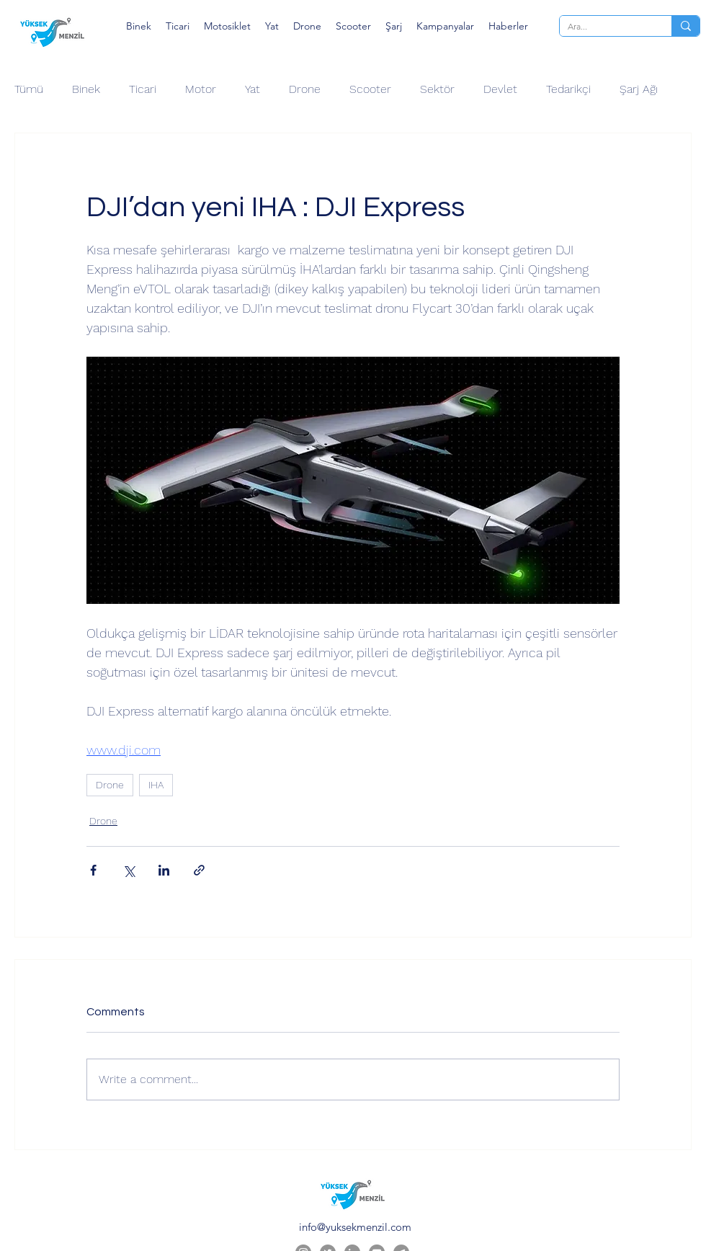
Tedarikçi (568, 89)
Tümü (28, 89)
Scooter (370, 89)
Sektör (437, 89)
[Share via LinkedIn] (164, 870)
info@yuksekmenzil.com (355, 1227)
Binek (86, 89)
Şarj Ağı (639, 89)
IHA (156, 785)
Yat (252, 89)
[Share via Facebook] (93, 870)
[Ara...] (604, 26)
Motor (200, 89)
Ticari (142, 89)
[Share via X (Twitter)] (128, 870)
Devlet (500, 89)
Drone (305, 89)
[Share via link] (199, 870)
